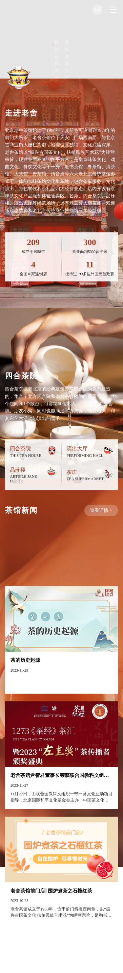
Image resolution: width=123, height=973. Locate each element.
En (97, 9)
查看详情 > (22, 449)
